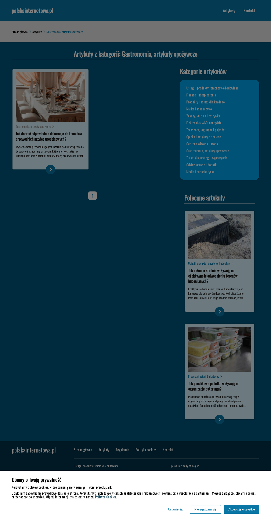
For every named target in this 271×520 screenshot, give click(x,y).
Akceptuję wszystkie (241, 509)
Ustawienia (175, 509)
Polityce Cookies (105, 496)
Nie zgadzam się (205, 509)
